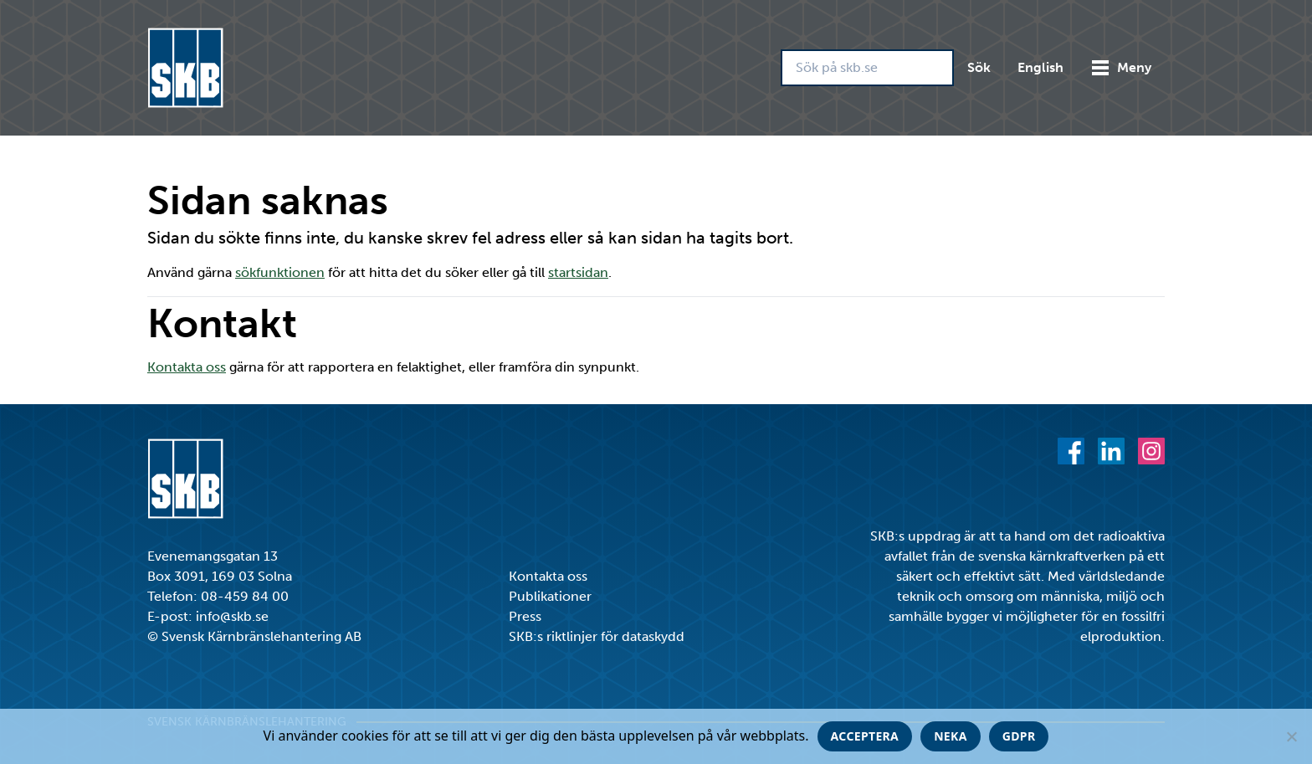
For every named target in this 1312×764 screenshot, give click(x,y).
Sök (979, 67)
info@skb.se (232, 616)
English (1040, 67)
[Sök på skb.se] (867, 67)
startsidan (578, 272)
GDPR (1019, 736)
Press (525, 616)
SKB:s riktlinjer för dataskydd (596, 636)
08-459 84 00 (245, 596)
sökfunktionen (280, 272)
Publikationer (550, 596)
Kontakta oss (186, 367)
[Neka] (1291, 736)
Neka (950, 736)
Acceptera (865, 736)
